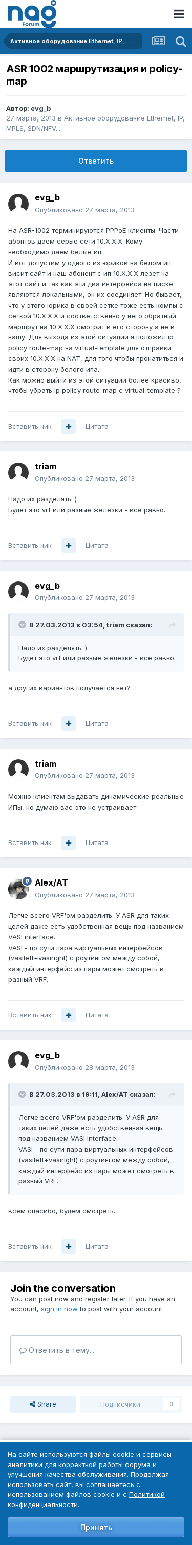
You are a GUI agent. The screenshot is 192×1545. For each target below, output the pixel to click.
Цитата (97, 426)
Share (43, 1404)
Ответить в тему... (56, 1350)
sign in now (59, 1309)
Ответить (96, 160)
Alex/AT (51, 882)
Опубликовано (85, 210)
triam (45, 466)
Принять (96, 1527)
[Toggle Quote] (23, 624)
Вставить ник (30, 426)
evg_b (41, 108)
